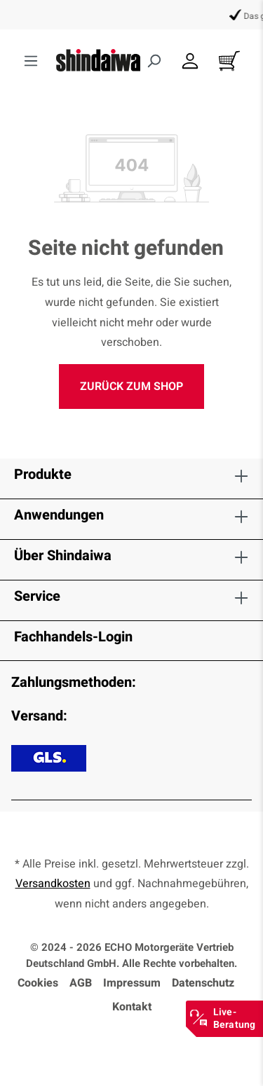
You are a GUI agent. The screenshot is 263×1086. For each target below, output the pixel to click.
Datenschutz (203, 983)
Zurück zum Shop (131, 386)
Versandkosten (52, 883)
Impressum (132, 983)
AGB (80, 983)
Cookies (38, 983)
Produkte (43, 474)
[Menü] (31, 61)
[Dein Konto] (190, 61)
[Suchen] (153, 61)
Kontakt (131, 1006)
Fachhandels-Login (73, 637)
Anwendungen (59, 515)
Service (37, 596)
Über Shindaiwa (63, 555)
